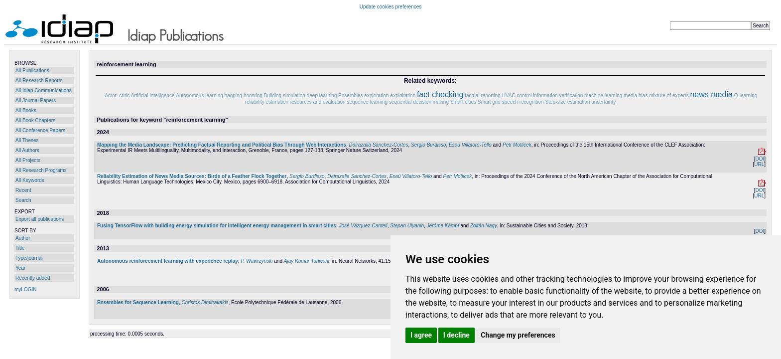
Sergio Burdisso (428, 145)
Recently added (32, 278)
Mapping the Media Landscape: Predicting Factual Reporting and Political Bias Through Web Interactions (221, 145)
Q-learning (746, 95)
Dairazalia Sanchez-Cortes (378, 145)
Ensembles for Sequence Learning (138, 302)
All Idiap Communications (43, 90)
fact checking (440, 94)
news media (711, 94)
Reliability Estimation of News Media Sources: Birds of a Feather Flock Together (191, 176)
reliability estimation (266, 102)
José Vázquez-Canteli (363, 225)
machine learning (603, 95)
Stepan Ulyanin (407, 225)
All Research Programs (41, 170)
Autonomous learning (199, 95)
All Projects (27, 160)
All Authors (27, 150)
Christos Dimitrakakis (205, 302)
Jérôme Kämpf (443, 225)
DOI (759, 159)
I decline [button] (456, 335)
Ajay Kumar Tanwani (306, 261)
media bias (636, 95)
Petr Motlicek (517, 145)
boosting (253, 95)
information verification (558, 95)
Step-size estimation (567, 102)
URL (759, 164)
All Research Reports (38, 80)
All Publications (32, 70)
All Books (25, 110)
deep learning (322, 95)
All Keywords (29, 180)
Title (20, 248)
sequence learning (367, 102)
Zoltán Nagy (483, 225)
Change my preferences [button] (518, 335)
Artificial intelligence (153, 95)
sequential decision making (419, 102)
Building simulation (284, 95)
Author (22, 238)
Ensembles (350, 95)
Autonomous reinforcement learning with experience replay (167, 261)
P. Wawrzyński (256, 261)
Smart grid (489, 102)
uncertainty (603, 102)
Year (20, 268)
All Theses (27, 140)
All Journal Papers (35, 100)
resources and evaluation (318, 102)
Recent (23, 190)
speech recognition (523, 102)
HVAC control (517, 95)
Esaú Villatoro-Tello (470, 145)
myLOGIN (25, 289)
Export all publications (39, 219)
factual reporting (483, 95)
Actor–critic (117, 95)
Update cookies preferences (391, 6)
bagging (234, 95)
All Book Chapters (35, 120)
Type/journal (28, 258)
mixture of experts (668, 95)
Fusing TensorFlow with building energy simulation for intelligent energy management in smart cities (216, 225)
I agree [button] (421, 335)
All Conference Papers (40, 130)
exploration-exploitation (389, 95)
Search (23, 200)
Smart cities (463, 102)
